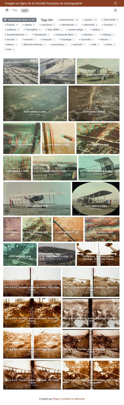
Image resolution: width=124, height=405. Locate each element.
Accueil (7, 10)
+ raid (94, 44)
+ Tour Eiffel (53, 29)
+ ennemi (29, 39)
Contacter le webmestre (73, 399)
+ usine (109, 44)
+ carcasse (47, 24)
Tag (14, 10)
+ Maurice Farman (33, 44)
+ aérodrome (68, 24)
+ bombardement (16, 34)
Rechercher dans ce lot (19, 19)
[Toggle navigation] (115, 3)
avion (24, 11)
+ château (107, 34)
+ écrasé (11, 39)
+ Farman (109, 24)
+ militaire (12, 29)
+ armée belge (76, 29)
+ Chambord (40, 34)
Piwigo (55, 399)
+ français (48, 39)
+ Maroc (11, 44)
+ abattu (28, 24)
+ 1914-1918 (110, 19)
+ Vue (9, 49)
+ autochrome (68, 19)
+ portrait (78, 44)
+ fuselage (66, 39)
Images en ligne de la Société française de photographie (43, 3)
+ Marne (105, 39)
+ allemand (89, 24)
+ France (11, 24)
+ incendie (86, 39)
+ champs (88, 34)
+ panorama (58, 44)
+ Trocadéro (32, 29)
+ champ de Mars (65, 34)
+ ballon (97, 29)
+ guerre (90, 19)
